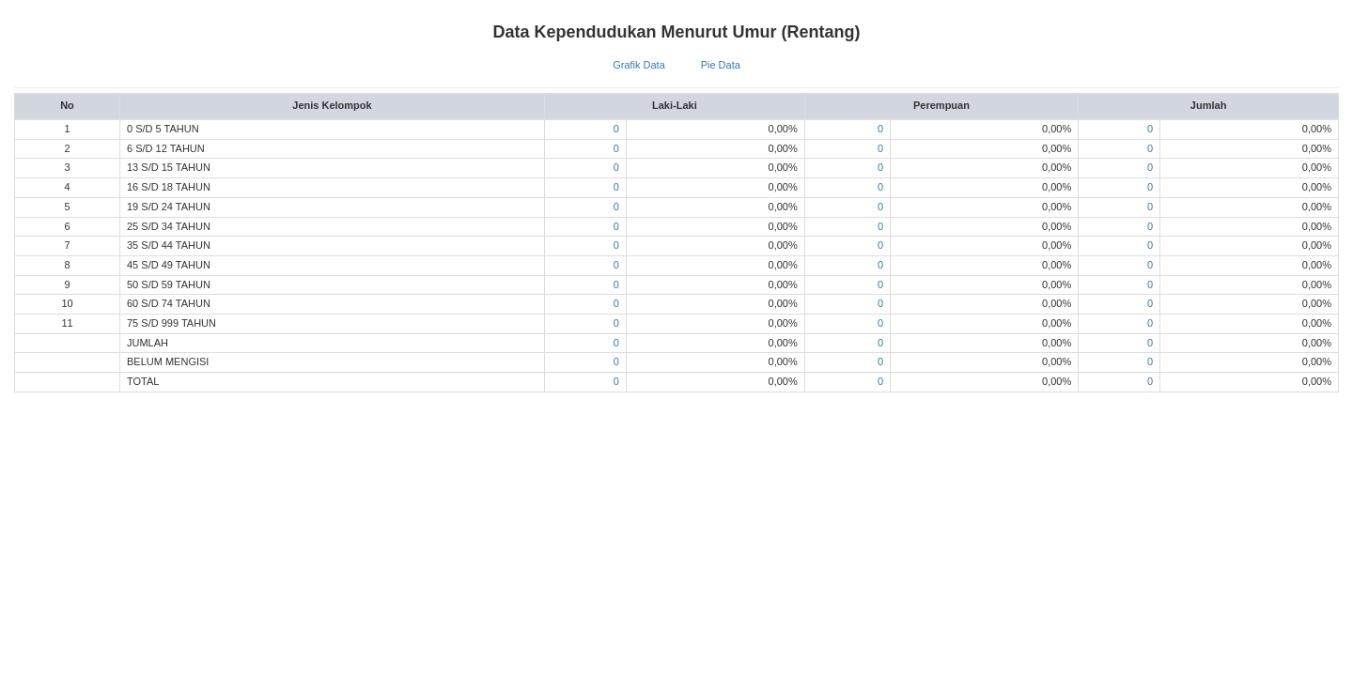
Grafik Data (639, 64)
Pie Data (720, 64)
